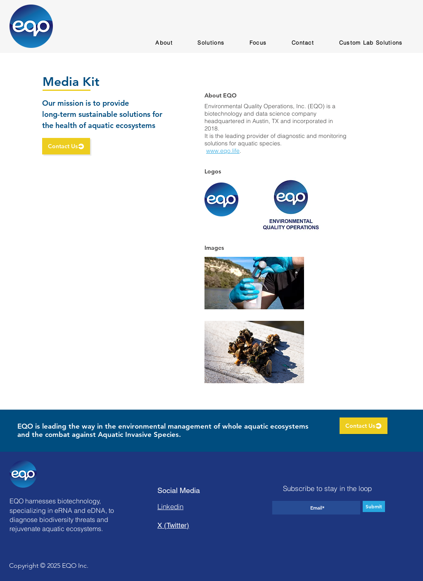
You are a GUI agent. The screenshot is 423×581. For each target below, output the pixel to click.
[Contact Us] (66, 146)
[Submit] (374, 506)
